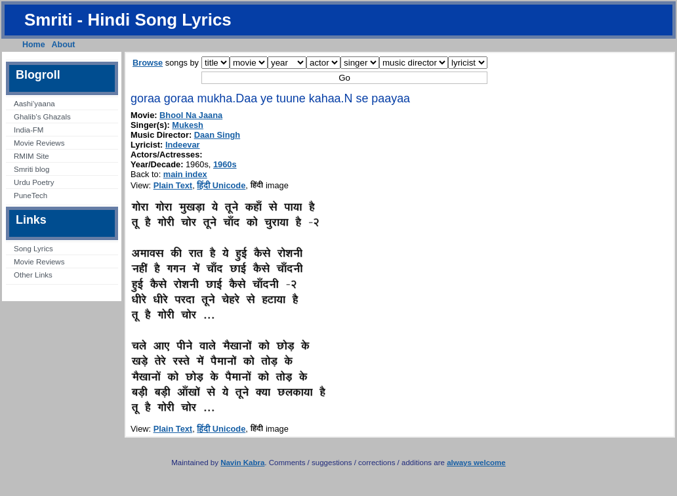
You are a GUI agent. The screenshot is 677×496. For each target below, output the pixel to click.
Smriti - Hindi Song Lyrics (128, 19)
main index (185, 174)
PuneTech (30, 195)
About (63, 44)
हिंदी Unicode (221, 185)
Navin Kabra (242, 462)
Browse (148, 63)
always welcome (476, 462)
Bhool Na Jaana (190, 115)
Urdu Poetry (34, 182)
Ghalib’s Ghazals (42, 117)
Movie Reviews (39, 143)
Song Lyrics (33, 249)
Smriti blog (31, 169)
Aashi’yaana (34, 104)
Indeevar (182, 145)
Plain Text (173, 185)
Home (33, 44)
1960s (225, 164)
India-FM (28, 130)
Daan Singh (217, 135)
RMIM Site (31, 156)
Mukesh (187, 125)
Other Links (33, 275)
